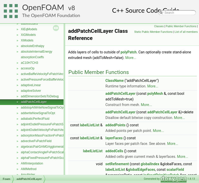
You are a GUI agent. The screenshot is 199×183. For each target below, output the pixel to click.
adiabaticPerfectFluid (35, 118)
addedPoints (115, 125)
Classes (159, 26)
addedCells (114, 151)
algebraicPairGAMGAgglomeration (44, 146)
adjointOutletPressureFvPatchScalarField (48, 124)
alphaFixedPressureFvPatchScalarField (47, 158)
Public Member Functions (181, 26)
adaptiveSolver (31, 91)
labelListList (89, 125)
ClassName (114, 81)
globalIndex (150, 164)
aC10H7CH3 (29, 63)
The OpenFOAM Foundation (51, 15)
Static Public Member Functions (153, 32)
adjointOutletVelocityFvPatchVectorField (48, 130)
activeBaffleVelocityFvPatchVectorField (47, 74)
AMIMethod (28, 169)
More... (130, 58)
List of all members (186, 32)
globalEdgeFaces (141, 169)
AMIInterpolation (32, 163)
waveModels (29, 23)
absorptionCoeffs (32, 57)
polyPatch (128, 52)
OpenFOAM (43, 7)
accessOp (27, 68)
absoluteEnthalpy (32, 46)
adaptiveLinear (31, 85)
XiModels (27, 40)
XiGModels (28, 35)
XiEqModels (29, 29)
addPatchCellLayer (34, 102)
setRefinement (117, 164)
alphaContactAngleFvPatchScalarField (47, 152)
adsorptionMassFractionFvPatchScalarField (50, 135)
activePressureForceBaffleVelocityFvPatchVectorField (57, 79)
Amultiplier (28, 174)
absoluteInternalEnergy (36, 51)
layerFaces (114, 138)
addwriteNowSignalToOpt (38, 113)
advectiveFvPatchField (36, 141)
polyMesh (155, 94)
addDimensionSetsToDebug (40, 96)
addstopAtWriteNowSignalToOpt (42, 107)
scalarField (175, 169)
